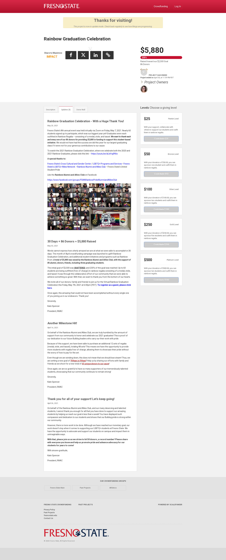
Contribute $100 (161, 221)
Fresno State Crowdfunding (57, 517)
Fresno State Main (57, 500)
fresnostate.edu (50, 527)
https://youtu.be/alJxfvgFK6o (104, 166)
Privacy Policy (49, 522)
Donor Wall (81, 122)
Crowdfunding (161, 6)
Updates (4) (65, 122)
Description (50, 122)
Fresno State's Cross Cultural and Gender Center (69, 176)
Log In (178, 6)
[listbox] (90, 72)
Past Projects (85, 500)
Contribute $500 (161, 292)
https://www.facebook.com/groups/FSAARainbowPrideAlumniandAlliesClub (82, 192)
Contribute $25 (161, 151)
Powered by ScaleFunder (170, 517)
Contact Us (48, 530)
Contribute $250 (161, 256)
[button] (53, 72)
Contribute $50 (161, 186)
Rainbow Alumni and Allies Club (91, 179)
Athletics (113, 500)
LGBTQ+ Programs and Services (107, 176)
